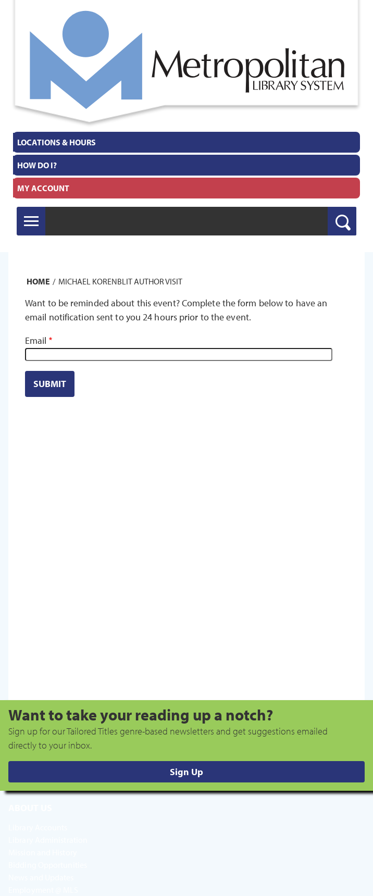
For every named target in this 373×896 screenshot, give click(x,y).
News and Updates (41, 877)
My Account (43, 188)
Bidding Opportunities (47, 865)
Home (38, 281)
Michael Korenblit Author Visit (120, 281)
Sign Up (186, 772)
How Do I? (37, 165)
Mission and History (42, 852)
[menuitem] (186, 142)
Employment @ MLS (43, 890)
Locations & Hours (56, 142)
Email (35, 340)
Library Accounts (38, 827)
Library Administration (48, 840)
